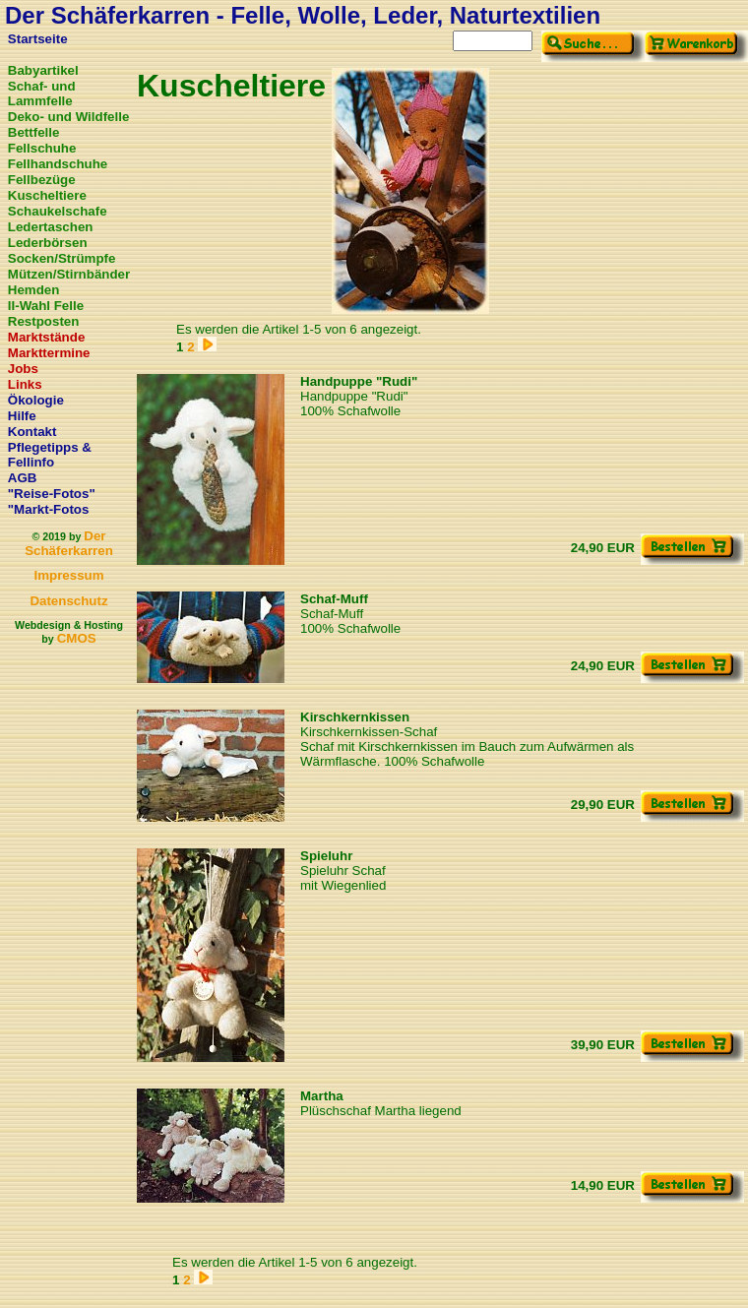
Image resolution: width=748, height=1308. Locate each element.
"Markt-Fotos (49, 509)
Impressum (68, 575)
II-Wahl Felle (46, 305)
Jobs (23, 368)
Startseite (38, 38)
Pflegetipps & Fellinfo (50, 454)
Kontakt (32, 431)
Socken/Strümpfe (62, 258)
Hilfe (22, 415)
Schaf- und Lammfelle (42, 93)
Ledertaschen (51, 226)
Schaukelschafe (57, 211)
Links (25, 384)
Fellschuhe (42, 148)
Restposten (44, 321)
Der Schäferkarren (69, 543)
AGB (22, 477)
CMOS (76, 638)
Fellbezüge (42, 179)
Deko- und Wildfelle (69, 116)
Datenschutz (68, 600)
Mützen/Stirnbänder (69, 274)
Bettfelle (34, 132)
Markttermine (49, 352)
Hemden (34, 289)
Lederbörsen (48, 242)
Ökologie (36, 400)
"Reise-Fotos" (51, 493)
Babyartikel (43, 70)
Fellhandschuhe (57, 163)
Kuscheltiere (47, 195)
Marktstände (47, 337)
